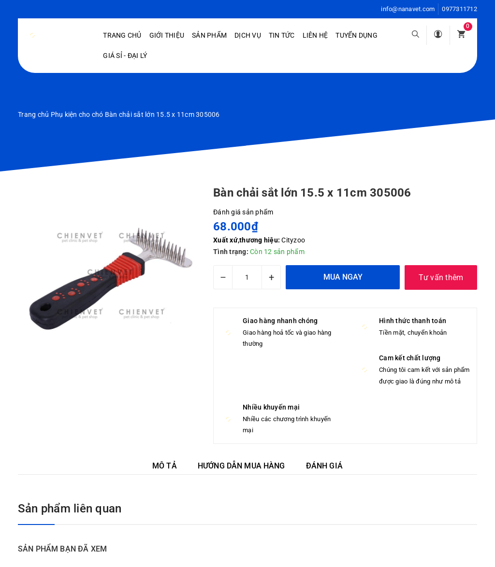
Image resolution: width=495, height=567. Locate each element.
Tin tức (282, 35)
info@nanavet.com (408, 9)
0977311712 (459, 9)
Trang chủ (122, 35)
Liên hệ (315, 35)
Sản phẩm (209, 35)
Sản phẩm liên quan (69, 508)
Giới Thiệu (167, 35)
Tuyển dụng (356, 35)
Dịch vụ (247, 35)
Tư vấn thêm (441, 277)
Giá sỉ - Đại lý (125, 55)
